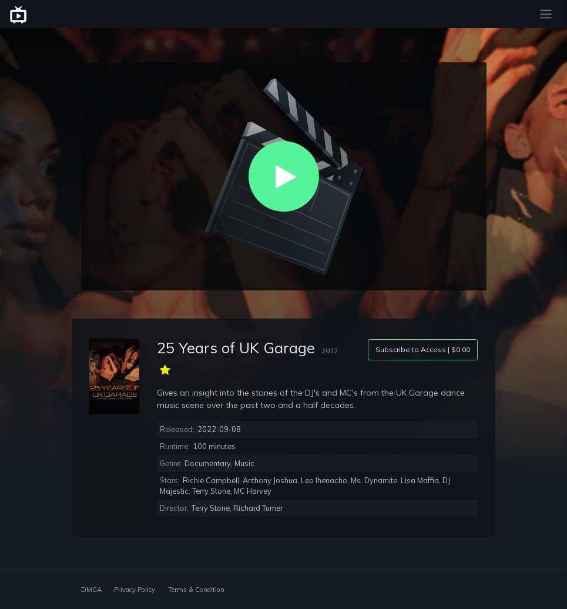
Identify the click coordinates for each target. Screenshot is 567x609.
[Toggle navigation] (546, 14)
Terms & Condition (196, 589)
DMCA (91, 589)
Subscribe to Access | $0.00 (422, 349)
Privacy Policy (134, 589)
